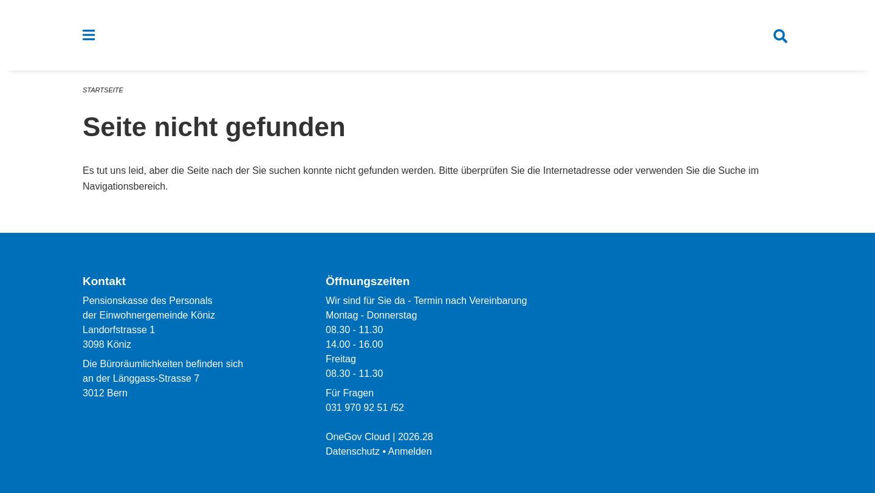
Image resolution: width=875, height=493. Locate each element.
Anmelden (410, 451)
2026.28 (415, 437)
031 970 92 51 (357, 407)
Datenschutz (353, 451)
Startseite (103, 90)
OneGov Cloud (358, 437)
